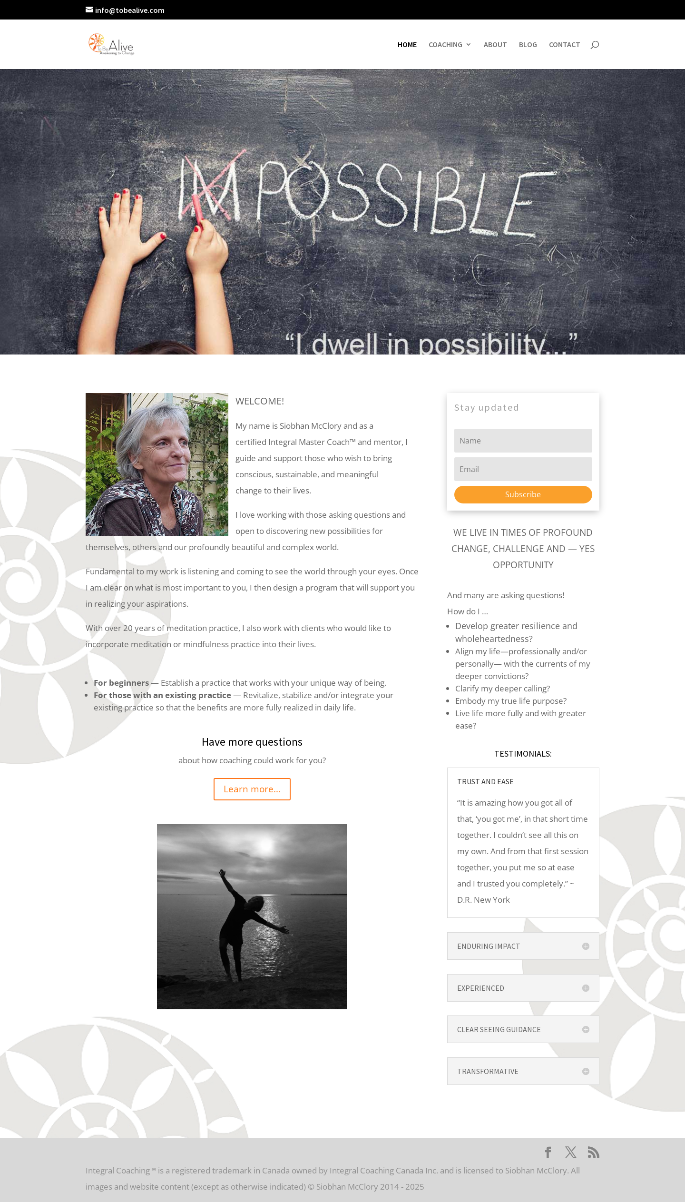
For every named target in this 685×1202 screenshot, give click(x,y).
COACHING (445, 45)
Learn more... (252, 789)
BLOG (528, 45)
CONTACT (564, 45)
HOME (407, 45)
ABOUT (495, 45)
